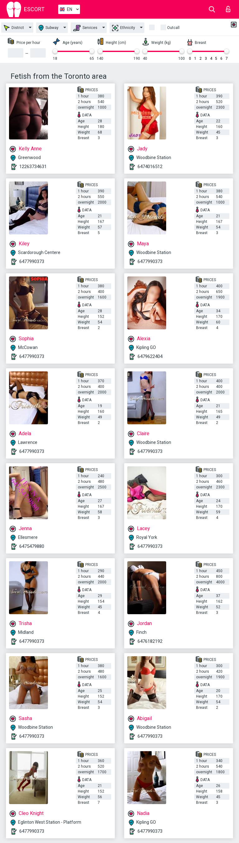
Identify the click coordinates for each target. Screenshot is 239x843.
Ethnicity (123, 28)
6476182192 (150, 641)
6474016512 (150, 166)
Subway (49, 28)
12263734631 (33, 166)
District (14, 28)
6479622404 (150, 356)
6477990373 (31, 261)
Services (85, 28)
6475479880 (31, 546)
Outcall (173, 28)
